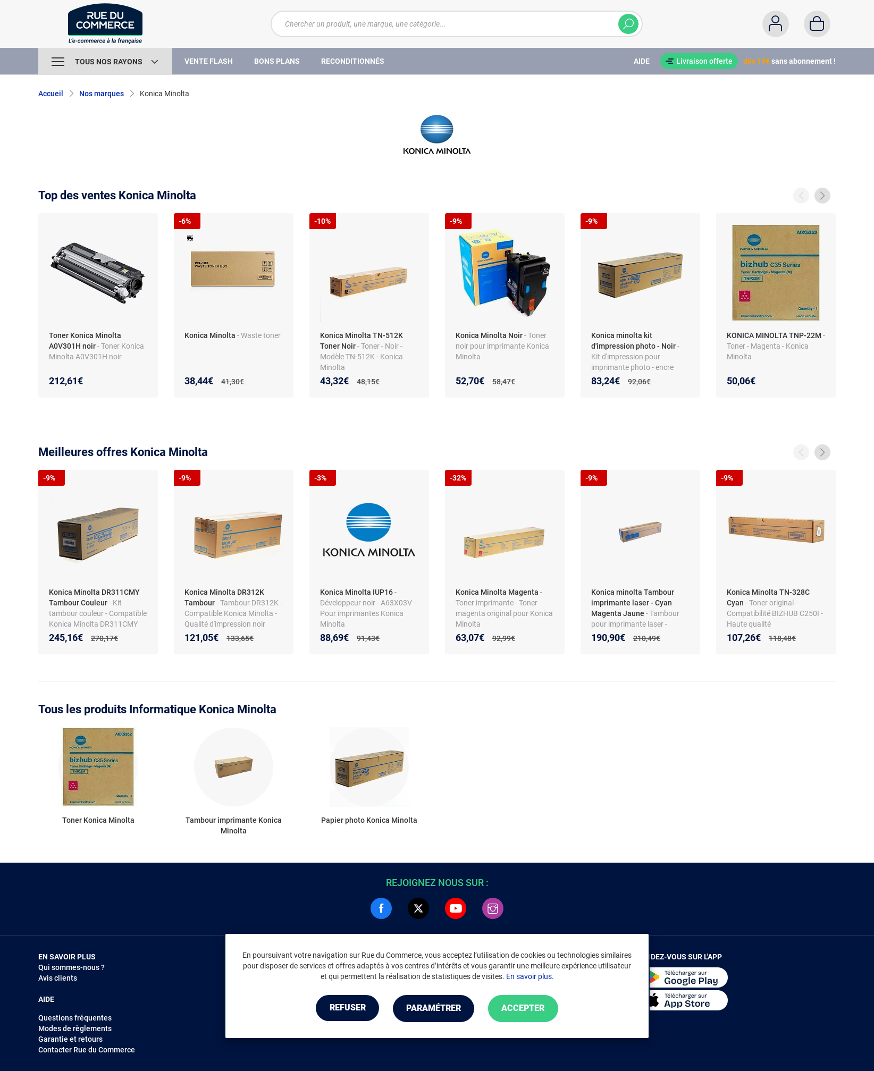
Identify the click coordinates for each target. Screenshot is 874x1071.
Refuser (343, 1008)
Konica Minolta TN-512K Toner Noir (361, 340)
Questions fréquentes (75, 1018)
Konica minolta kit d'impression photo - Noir (633, 340)
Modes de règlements (75, 1028)
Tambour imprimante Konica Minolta (234, 825)
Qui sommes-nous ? (71, 967)
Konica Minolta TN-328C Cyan (768, 597)
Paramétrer (433, 1008)
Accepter (527, 1008)
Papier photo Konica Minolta (369, 820)
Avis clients (57, 978)
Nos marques (101, 93)
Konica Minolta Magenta (497, 592)
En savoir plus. (530, 977)
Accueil (50, 93)
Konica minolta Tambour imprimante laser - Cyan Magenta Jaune (632, 603)
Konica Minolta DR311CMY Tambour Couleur (94, 597)
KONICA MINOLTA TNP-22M (774, 335)
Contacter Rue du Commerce (86, 1049)
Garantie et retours (70, 1039)
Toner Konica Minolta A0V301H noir (85, 340)
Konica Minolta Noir (489, 335)
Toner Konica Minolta (98, 820)
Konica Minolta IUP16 (356, 592)
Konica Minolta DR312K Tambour (224, 597)
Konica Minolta (210, 335)
